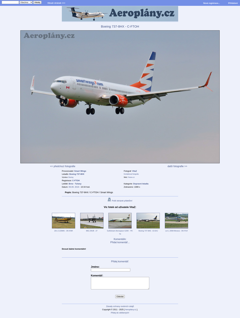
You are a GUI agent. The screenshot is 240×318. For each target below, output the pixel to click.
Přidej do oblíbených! (120, 315)
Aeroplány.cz (130, 312)
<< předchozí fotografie (62, 166)
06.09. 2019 (74, 187)
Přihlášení (233, 3)
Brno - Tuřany (75, 184)
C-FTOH (76, 180)
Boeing (70, 177)
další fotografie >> (177, 166)
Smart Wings (80, 171)
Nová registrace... (211, 3)
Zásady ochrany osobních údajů (120, 308)
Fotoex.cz (131, 177)
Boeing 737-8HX (76, 174)
